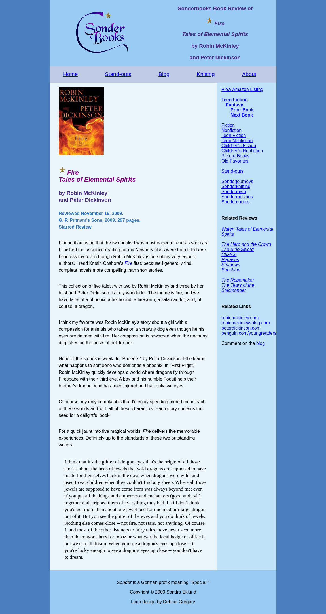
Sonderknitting (235, 186)
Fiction (228, 125)
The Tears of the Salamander (237, 288)
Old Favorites (234, 161)
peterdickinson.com (241, 328)
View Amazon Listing (242, 89)
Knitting (206, 74)
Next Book (241, 115)
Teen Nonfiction (237, 140)
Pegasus (230, 259)
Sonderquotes (235, 201)
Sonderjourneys (237, 181)
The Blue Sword (237, 249)
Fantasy (234, 104)
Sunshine (230, 269)
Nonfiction (231, 130)
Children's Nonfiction (242, 150)
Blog (163, 74)
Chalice (228, 254)
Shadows (230, 264)
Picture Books (235, 155)
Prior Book (242, 109)
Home (70, 74)
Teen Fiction (234, 99)
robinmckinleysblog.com (245, 322)
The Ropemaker (237, 280)
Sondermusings (237, 196)
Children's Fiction (238, 145)
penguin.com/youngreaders (248, 333)
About (249, 74)
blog (260, 343)
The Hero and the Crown (246, 244)
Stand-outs (118, 74)
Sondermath (233, 191)
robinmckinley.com (240, 317)
